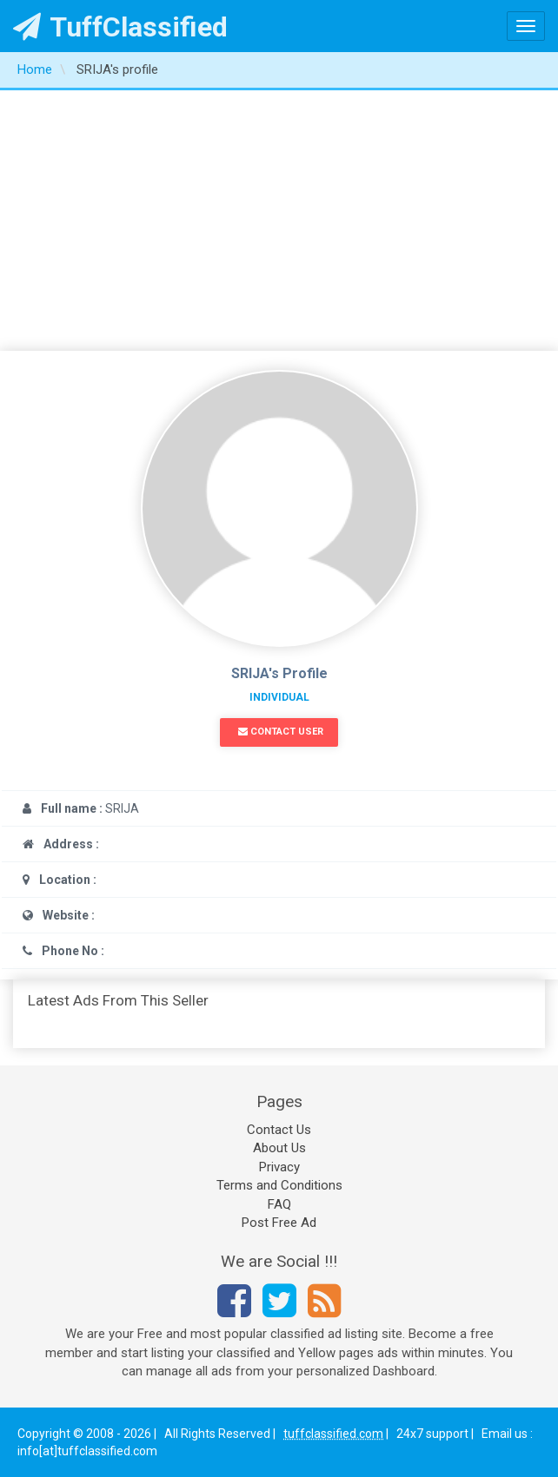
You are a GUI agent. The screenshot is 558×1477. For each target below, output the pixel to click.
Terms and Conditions (279, 1185)
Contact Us (279, 1129)
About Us (279, 1148)
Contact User (280, 731)
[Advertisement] (279, 220)
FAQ (279, 1204)
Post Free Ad (279, 1222)
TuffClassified (120, 26)
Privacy (279, 1167)
